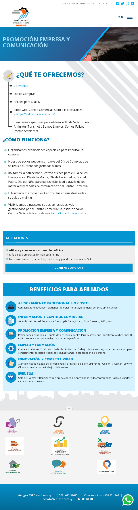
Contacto (105, 3)
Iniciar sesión (70, 3)
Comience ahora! (69, 303)
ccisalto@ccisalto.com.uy (57, 499)
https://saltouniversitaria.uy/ (35, 114)
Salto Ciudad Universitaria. (69, 213)
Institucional (88, 3)
